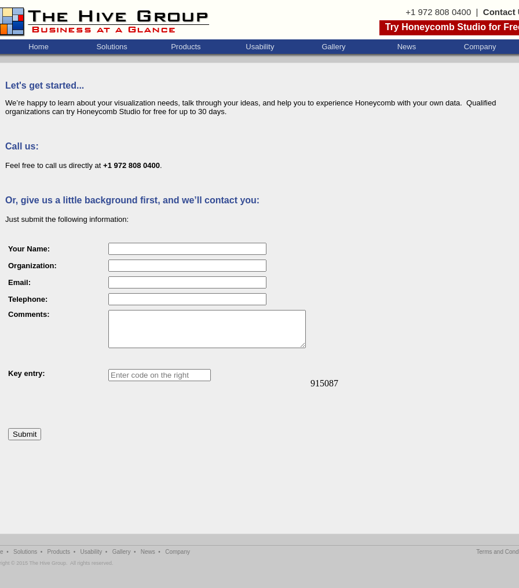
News (406, 46)
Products (185, 46)
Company (480, 46)
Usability (260, 46)
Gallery (333, 46)
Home (38, 46)
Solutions (111, 46)
